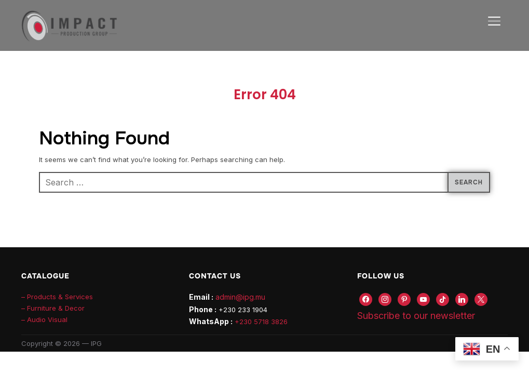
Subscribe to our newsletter (416, 315)
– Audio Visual (44, 319)
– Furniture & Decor (53, 308)
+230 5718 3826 (261, 321)
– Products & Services (57, 296)
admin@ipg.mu (240, 296)
